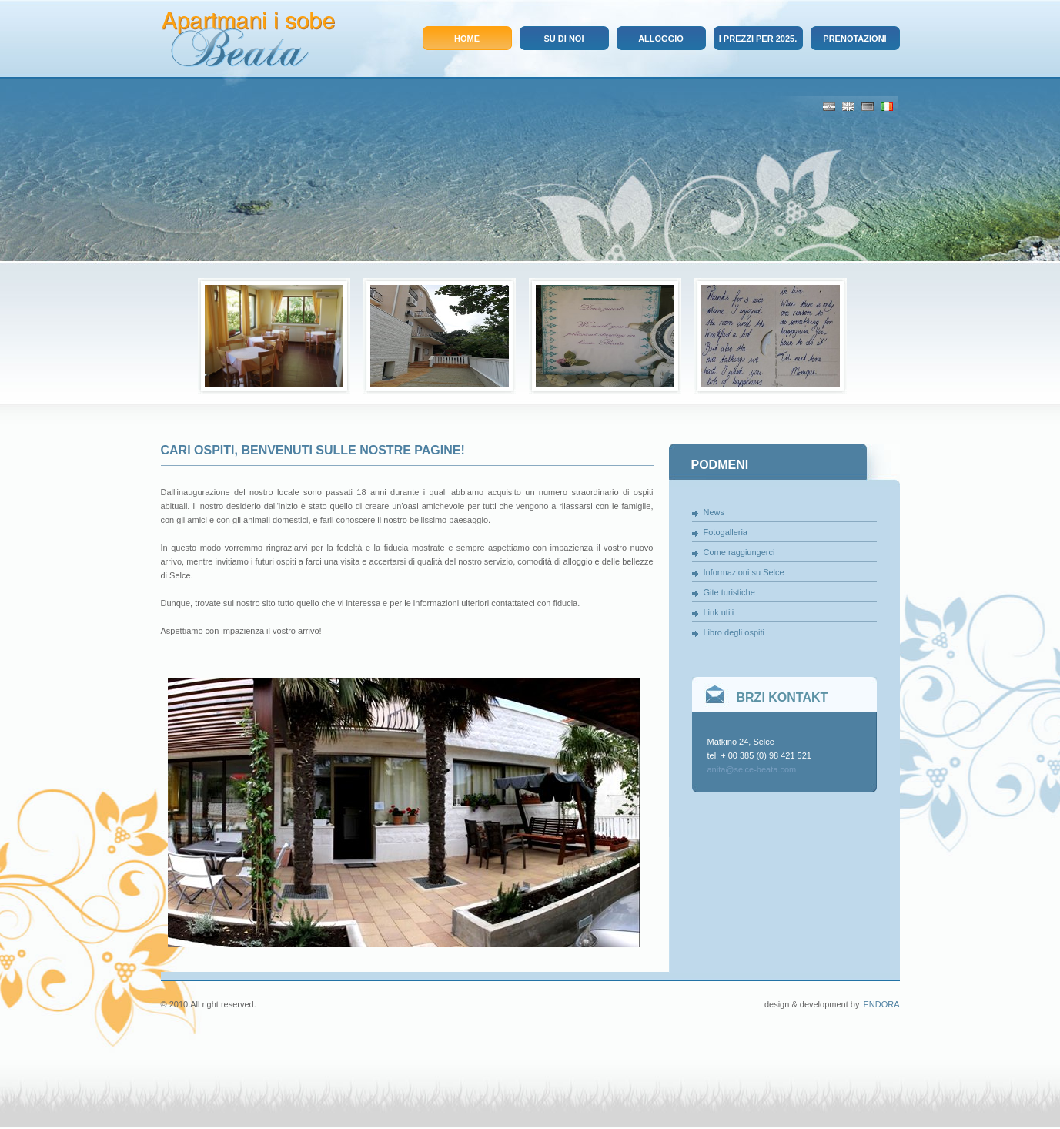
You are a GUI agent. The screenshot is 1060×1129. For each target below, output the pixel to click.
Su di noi (564, 38)
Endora (881, 1004)
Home (467, 38)
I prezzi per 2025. (758, 38)
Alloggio (661, 38)
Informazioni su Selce (744, 572)
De (867, 106)
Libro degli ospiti (734, 632)
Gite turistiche (729, 592)
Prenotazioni (854, 38)
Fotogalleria (725, 532)
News (714, 512)
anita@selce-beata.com (752, 769)
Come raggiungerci (739, 552)
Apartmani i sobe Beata (248, 39)
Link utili (719, 612)
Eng (848, 106)
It (887, 106)
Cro (829, 106)
